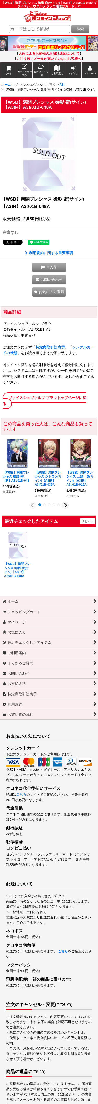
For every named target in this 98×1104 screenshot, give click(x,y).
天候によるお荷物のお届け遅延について (49, 54)
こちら (21, 794)
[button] (41, 70)
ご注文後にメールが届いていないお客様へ (49, 59)
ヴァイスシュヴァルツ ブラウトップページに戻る (44, 401)
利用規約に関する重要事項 (49, 253)
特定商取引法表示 (50, 347)
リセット (87, 521)
